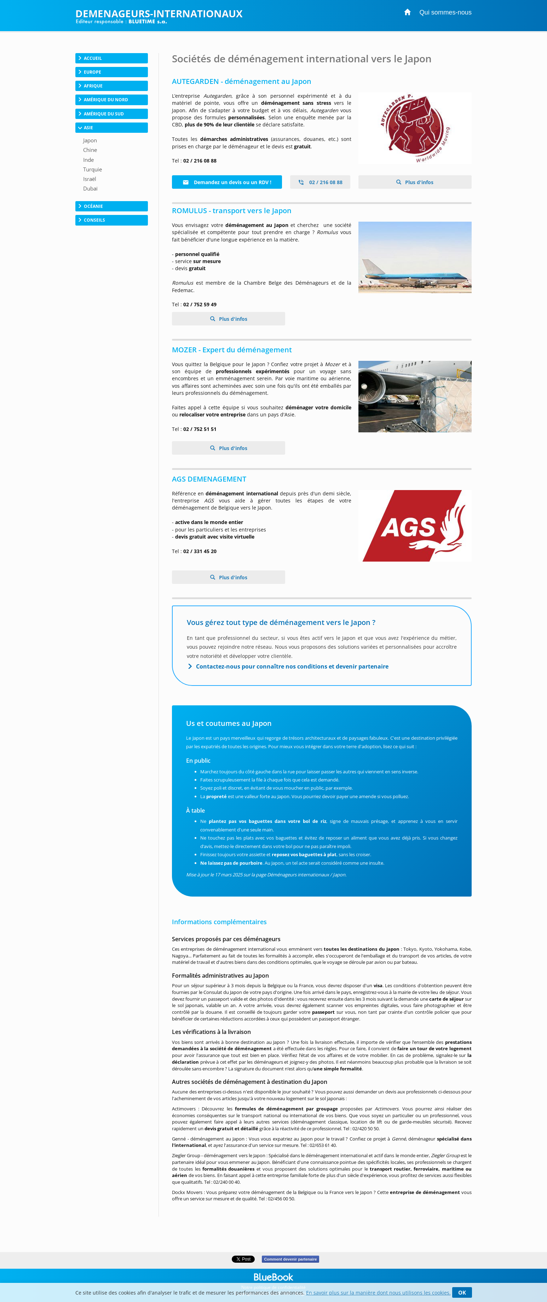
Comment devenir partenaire (290, 1259)
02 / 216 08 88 (320, 182)
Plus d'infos (418, 182)
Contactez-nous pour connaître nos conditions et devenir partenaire (292, 666)
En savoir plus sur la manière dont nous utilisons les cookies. (378, 1292)
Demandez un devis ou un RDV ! (227, 182)
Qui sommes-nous (445, 12)
